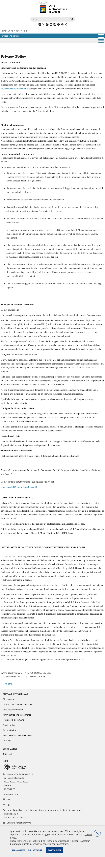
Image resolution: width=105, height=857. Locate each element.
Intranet (7, 740)
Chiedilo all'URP (10, 794)
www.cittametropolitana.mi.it (14, 89)
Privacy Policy (22, 30)
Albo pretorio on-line (13, 709)
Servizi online (9, 725)
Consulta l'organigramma (19, 822)
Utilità (10, 30)
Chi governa (8, 699)
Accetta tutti (54, 850)
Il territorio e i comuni (13, 720)
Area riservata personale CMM (17, 735)
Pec (8, 799)
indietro (8, 683)
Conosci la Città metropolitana (17, 704)
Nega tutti (97, 833)
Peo (8, 805)
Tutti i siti (7, 754)
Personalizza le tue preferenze (27, 850)
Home (3, 30)
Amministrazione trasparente (17, 715)
